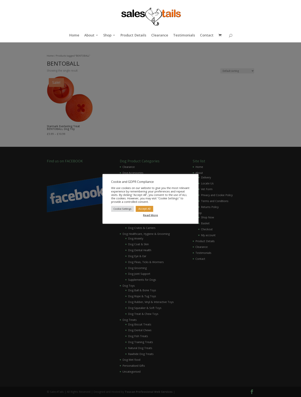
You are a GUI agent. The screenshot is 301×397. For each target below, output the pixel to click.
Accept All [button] (144, 208)
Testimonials (184, 35)
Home (74, 35)
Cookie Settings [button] (122, 208)
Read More (150, 215)
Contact (206, 35)
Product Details (133, 35)
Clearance (159, 35)
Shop (107, 35)
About (89, 35)
